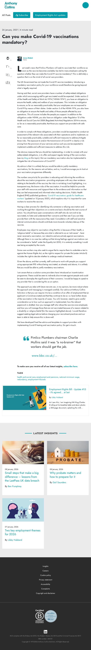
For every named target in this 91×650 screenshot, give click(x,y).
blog (26, 158)
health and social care (26, 377)
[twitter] (8, 67)
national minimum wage (69, 377)
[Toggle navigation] (85, 5)
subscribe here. (71, 366)
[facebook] (8, 83)
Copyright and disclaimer (45, 593)
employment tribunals (37, 379)
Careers (45, 570)
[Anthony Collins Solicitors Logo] (11, 5)
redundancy (22, 379)
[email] (8, 58)
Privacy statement (45, 579)
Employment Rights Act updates (50, 15)
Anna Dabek (28, 58)
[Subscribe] (21, 15)
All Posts (6, 15)
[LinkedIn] (45, 632)
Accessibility (45, 584)
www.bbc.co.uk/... (44, 355)
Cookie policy (45, 575)
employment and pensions (47, 377)
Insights (45, 566)
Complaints (45, 588)
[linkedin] (8, 75)
